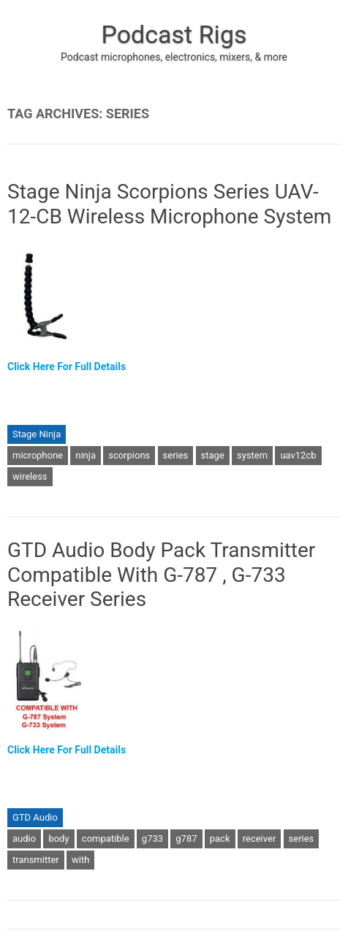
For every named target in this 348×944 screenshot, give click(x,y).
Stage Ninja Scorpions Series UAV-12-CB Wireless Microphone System (169, 204)
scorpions (129, 455)
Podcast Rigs (173, 34)
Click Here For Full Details (66, 366)
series (176, 455)
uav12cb (298, 455)
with (80, 859)
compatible (105, 838)
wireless (30, 476)
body (58, 838)
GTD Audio (35, 817)
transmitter (35, 859)
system (252, 455)
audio (24, 838)
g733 (152, 838)
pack (220, 838)
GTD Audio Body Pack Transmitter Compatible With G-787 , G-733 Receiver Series (161, 574)
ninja (85, 455)
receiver (259, 838)
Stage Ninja (36, 434)
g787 (186, 838)
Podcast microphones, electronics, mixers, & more (174, 57)
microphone (37, 455)
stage (212, 455)
